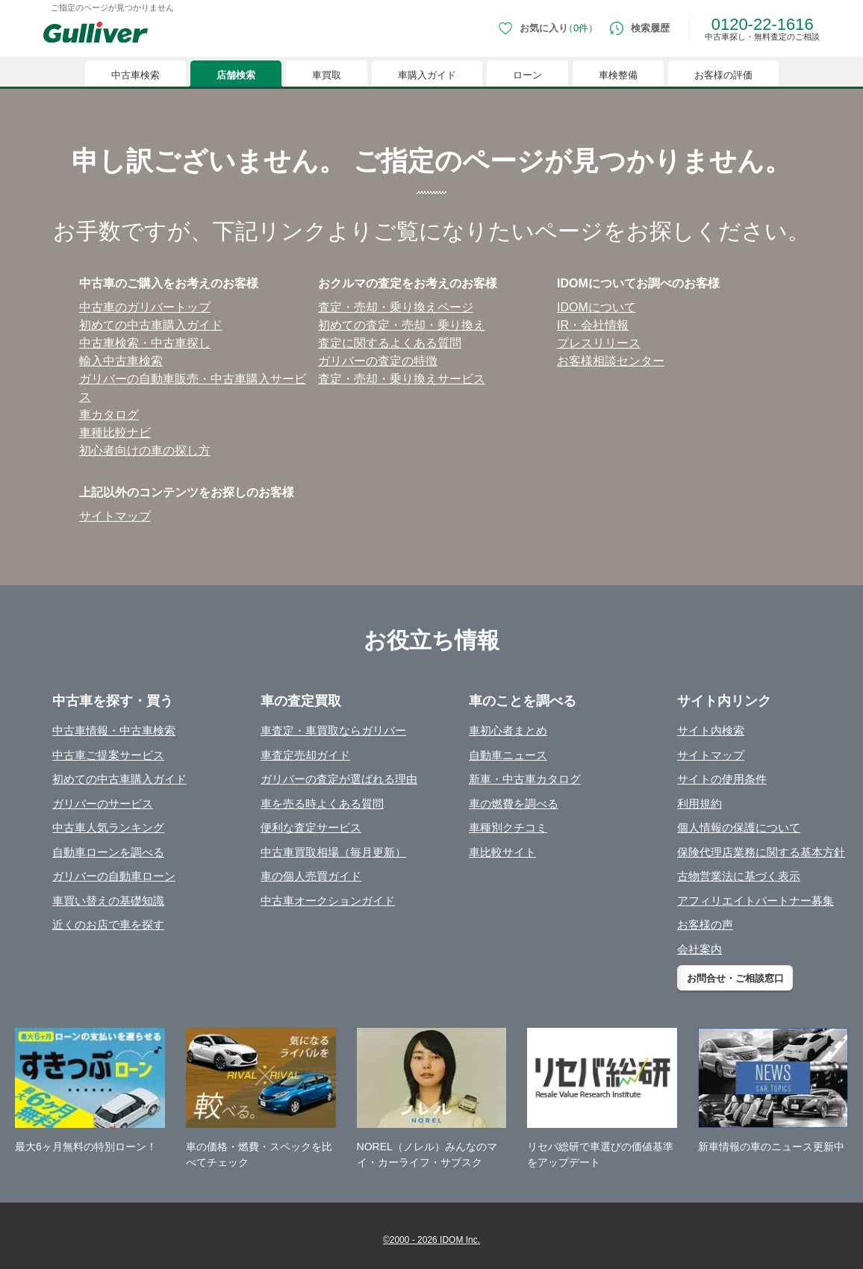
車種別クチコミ (508, 827)
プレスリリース (599, 343)
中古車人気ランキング (108, 827)
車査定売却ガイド (305, 755)
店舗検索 (235, 75)
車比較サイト (502, 852)
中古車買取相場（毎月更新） (333, 852)
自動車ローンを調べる (108, 852)
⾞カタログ (109, 414)
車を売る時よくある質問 (322, 803)
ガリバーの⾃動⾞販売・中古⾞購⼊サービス (192, 387)
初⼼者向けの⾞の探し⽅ (145, 450)
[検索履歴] (640, 28)
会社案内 (699, 949)
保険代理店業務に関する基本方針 (761, 852)
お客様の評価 (723, 75)
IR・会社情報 (593, 325)
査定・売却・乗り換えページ (395, 307)
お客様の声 (705, 924)
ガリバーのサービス (102, 803)
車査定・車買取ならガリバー (333, 730)
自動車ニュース (508, 755)
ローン (527, 75)
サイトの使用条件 (722, 779)
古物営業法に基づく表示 (738, 876)
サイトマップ (115, 516)
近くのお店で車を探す (108, 924)
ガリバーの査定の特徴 (377, 361)
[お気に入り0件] (548, 28)
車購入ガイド (427, 75)
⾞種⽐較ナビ (115, 432)
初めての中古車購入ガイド (119, 779)
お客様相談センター (610, 361)
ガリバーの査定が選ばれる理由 (339, 779)
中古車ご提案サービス (108, 755)
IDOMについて (596, 307)
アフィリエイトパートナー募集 (755, 900)
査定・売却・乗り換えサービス (401, 378)
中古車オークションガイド (328, 900)
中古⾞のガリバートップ (145, 307)
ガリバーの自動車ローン (113, 876)
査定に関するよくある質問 (389, 343)
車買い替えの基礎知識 (108, 900)
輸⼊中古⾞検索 (121, 361)
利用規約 (699, 803)
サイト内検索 (710, 730)
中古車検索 (135, 75)
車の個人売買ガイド (311, 876)
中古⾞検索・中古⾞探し (145, 343)
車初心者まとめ (508, 730)
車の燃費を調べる (513, 803)
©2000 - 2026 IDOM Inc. (431, 1240)
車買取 (326, 75)
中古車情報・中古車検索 (113, 730)
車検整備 (618, 75)
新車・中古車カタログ (525, 779)
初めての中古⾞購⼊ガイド (150, 325)
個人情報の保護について (738, 827)
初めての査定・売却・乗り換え (401, 325)
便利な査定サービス (311, 827)
